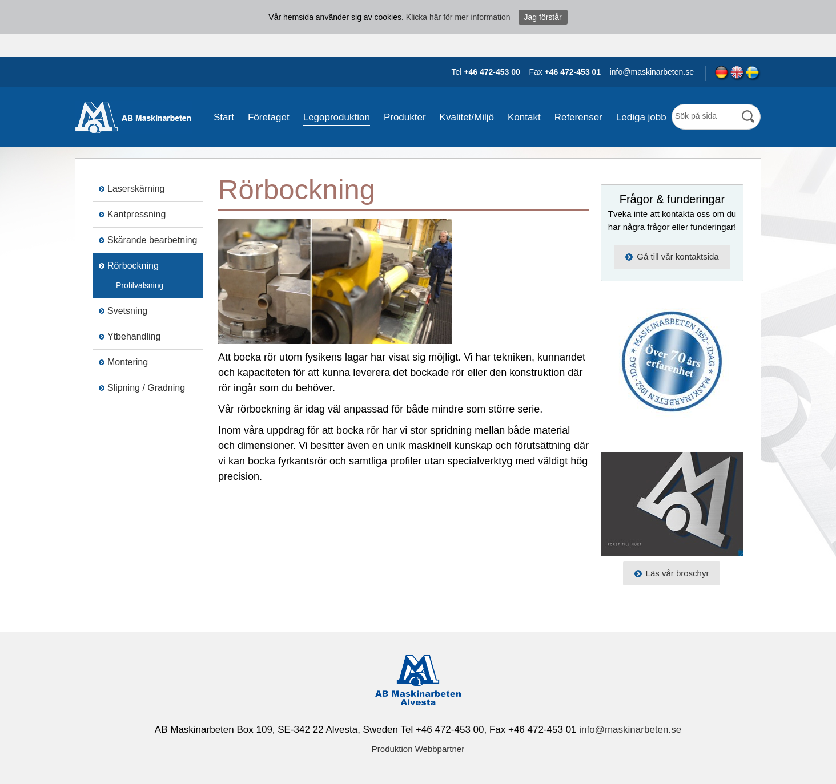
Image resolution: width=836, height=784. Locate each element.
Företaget (269, 117)
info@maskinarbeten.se (630, 729)
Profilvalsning (139, 285)
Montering (127, 362)
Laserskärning (136, 188)
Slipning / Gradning (146, 388)
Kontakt (524, 117)
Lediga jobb (641, 117)
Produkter (405, 117)
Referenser (578, 117)
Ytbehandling (133, 336)
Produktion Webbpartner (418, 749)
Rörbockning (133, 265)
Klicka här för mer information (458, 17)
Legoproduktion (336, 117)
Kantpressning (136, 214)
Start (224, 117)
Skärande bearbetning (152, 240)
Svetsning (127, 311)
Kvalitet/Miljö (467, 117)
